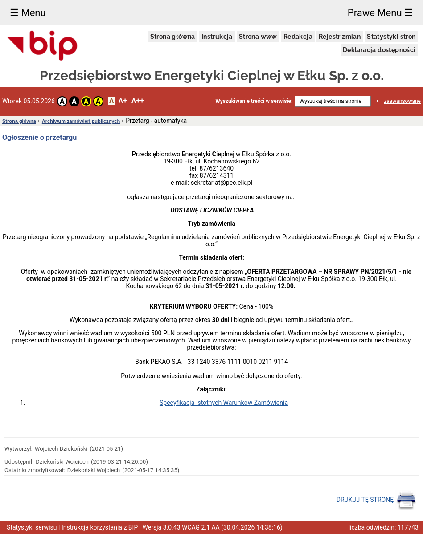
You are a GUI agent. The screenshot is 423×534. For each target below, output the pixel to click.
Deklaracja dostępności (379, 49)
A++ (137, 101)
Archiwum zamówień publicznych (81, 121)
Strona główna (172, 36)
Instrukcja (217, 36)
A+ (122, 101)
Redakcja (297, 36)
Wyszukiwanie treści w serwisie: (253, 101)
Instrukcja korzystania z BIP (100, 527)
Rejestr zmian (340, 36)
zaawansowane (402, 101)
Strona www (258, 36)
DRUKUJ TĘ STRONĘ (376, 500)
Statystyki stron (391, 36)
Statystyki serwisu (32, 527)
